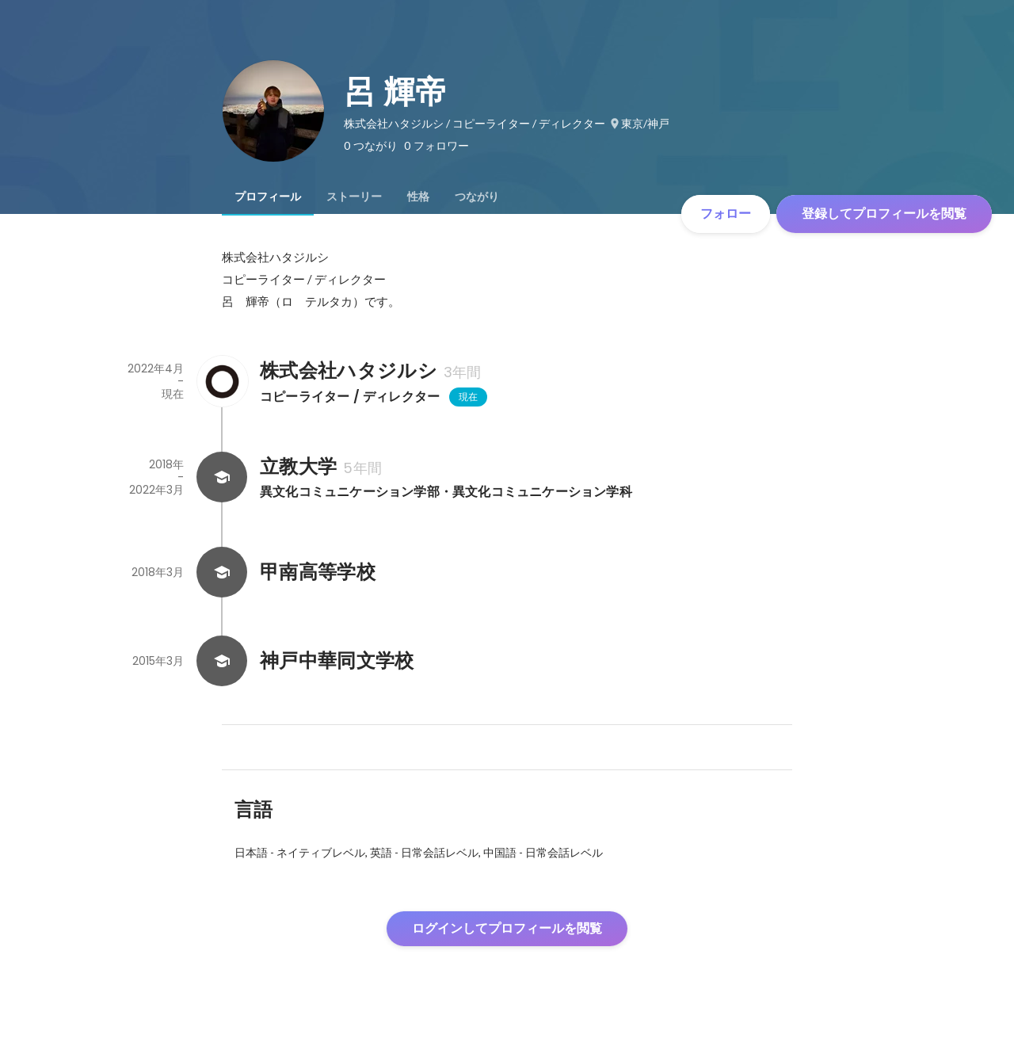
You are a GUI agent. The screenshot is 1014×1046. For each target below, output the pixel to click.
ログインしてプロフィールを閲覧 (507, 928)
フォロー (725, 213)
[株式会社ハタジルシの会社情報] (221, 381)
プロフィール (267, 196)
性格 (418, 196)
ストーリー (354, 196)
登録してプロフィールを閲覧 (884, 213)
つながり (477, 196)
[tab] (268, 197)
